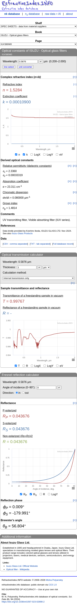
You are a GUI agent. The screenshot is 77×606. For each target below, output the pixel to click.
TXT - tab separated (40, 244)
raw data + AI (53, 13)
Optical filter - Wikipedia (17, 569)
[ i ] (74, 77)
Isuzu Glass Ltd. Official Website (22, 566)
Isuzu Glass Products (22, 233)
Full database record (63, 244)
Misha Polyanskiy (54, 580)
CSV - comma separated (15, 244)
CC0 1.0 (53, 584)
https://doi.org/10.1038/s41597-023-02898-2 (23, 601)
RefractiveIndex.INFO (27, 3)
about (69, 13)
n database (32, 13)
